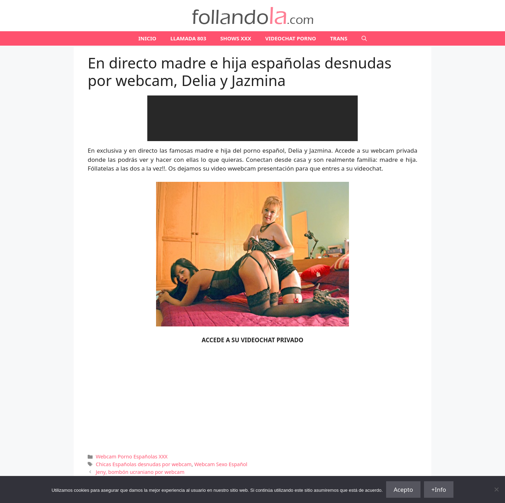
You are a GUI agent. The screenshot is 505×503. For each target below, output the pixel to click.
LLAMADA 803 (188, 38)
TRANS (338, 38)
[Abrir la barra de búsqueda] (364, 38)
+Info (438, 489)
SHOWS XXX (235, 38)
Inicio (147, 38)
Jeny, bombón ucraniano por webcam (140, 472)
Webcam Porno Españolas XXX (132, 456)
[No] (496, 489)
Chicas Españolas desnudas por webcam (143, 464)
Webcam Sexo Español (220, 464)
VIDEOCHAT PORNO (290, 38)
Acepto (403, 489)
